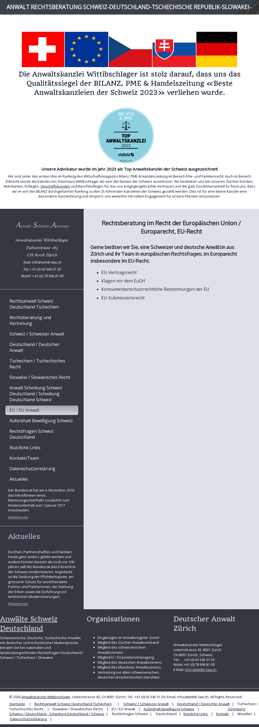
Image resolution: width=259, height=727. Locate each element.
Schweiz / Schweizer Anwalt (146, 703)
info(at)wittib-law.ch (201, 669)
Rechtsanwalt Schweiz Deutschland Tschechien (73, 703)
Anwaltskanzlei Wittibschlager (46, 696)
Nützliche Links (196, 713)
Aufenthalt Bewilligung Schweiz (169, 709)
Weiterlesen (18, 517)
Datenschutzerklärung (28, 718)
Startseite (17, 703)
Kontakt (222, 713)
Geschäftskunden (55, 186)
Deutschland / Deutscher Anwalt (203, 703)
